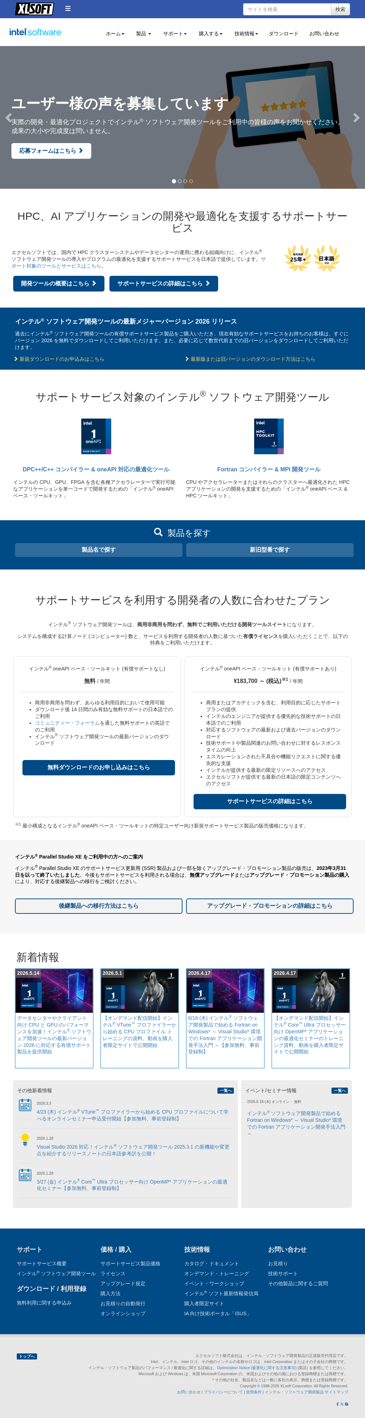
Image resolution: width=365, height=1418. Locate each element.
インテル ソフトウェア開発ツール (49, 36)
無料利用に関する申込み (44, 1303)
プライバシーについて (223, 1392)
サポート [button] (174, 33)
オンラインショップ (123, 1313)
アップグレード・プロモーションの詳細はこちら (270, 906)
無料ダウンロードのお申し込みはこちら (98, 767)
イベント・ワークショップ (214, 1283)
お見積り (278, 1263)
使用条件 (254, 1392)
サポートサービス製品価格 (130, 1263)
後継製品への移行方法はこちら (99, 906)
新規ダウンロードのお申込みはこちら (58, 359)
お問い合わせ (324, 33)
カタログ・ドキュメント (211, 1263)
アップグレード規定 (123, 1283)
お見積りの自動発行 (123, 1303)
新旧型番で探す (270, 550)
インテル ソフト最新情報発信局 (221, 1293)
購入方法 (110, 1293)
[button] (68, 8)
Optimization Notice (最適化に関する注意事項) (257, 1368)
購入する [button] (209, 33)
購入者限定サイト (204, 1303)
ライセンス (113, 1273)
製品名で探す (99, 550)
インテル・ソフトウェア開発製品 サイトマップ (306, 1392)
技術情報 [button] (245, 33)
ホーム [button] (114, 33)
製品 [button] (143, 33)
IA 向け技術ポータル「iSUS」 (217, 1313)
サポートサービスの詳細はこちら (163, 283)
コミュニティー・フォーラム (67, 723)
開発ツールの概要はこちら (59, 283)
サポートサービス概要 (42, 1263)
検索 (340, 9)
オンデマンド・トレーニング (216, 1273)
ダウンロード (284, 33)
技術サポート (283, 1273)
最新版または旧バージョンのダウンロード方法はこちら (249, 359)
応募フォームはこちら (51, 151)
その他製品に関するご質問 (298, 1283)
